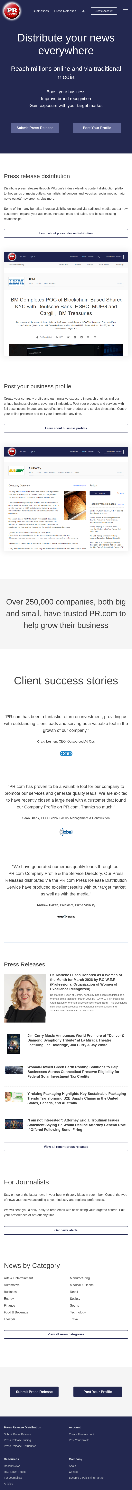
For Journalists (26, 1182)
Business (10, 1292)
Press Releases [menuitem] (65, 11)
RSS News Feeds (14, 1471)
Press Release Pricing (17, 1440)
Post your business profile (37, 386)
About (72, 1466)
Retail (74, 1292)
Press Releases (24, 964)
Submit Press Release (34, 128)
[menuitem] (83, 11)
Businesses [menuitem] (41, 11)
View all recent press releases (66, 1146)
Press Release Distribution (20, 1446)
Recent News (12, 1466)
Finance (9, 1305)
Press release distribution (37, 176)
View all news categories (66, 1334)
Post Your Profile (97, 128)
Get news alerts (66, 1230)
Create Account (104, 11)
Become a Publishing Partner (86, 1477)
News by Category (32, 1265)
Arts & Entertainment (18, 1278)
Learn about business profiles (66, 428)
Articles (8, 1483)
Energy (9, 1298)
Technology (78, 1312)
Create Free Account (81, 1434)
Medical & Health (82, 1285)
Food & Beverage (16, 1312)
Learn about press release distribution (66, 233)
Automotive (12, 1285)
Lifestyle (9, 1319)
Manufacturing (80, 1278)
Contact (73, 1471)
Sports (74, 1305)
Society (75, 1298)
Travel (74, 1319)
